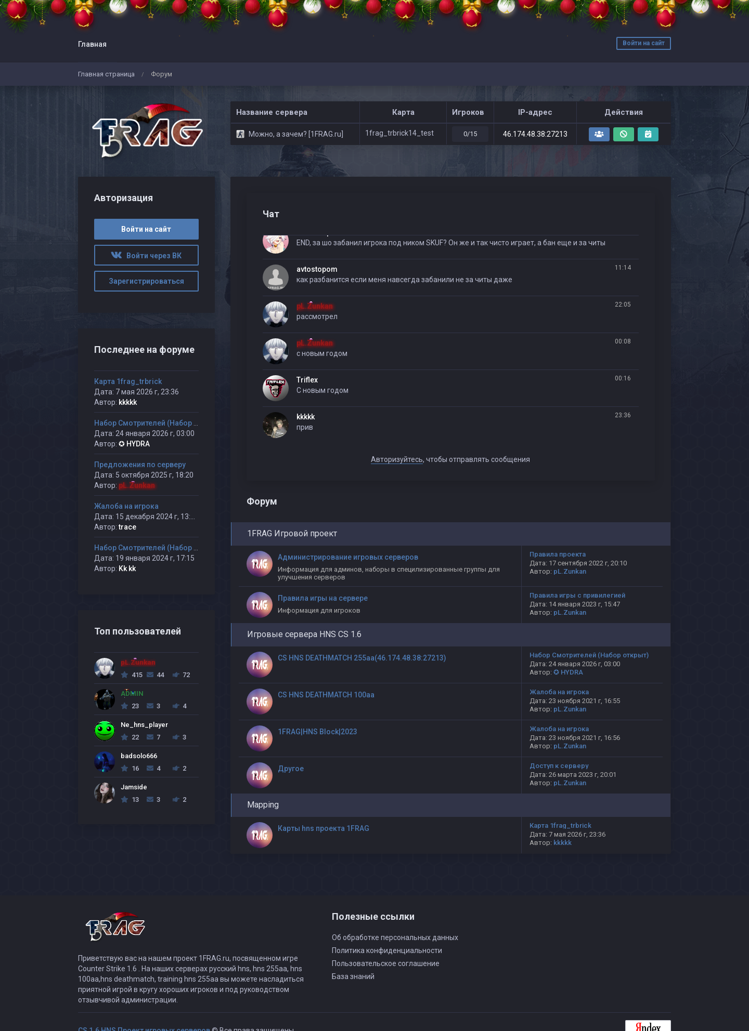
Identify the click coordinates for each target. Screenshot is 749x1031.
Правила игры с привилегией (577, 595)
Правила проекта (558, 554)
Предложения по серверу (140, 464)
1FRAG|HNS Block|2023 (317, 732)
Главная (92, 44)
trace (127, 527)
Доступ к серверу (559, 766)
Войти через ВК (146, 256)
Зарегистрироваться (146, 281)
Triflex (307, 380)
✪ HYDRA (568, 672)
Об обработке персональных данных (395, 937)
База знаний (353, 976)
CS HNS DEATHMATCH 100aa (326, 695)
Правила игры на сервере (323, 598)
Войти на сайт (644, 43)
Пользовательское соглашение (386, 963)
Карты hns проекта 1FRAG (323, 828)
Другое (291, 768)
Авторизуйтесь (397, 459)
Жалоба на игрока (559, 692)
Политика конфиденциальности (387, 950)
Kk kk (127, 568)
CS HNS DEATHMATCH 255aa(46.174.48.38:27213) (362, 658)
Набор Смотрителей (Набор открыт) (589, 655)
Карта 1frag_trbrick (560, 825)
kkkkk (305, 417)
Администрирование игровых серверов (348, 557)
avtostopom (317, 269)
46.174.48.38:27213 (535, 134)
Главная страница (106, 74)
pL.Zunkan (314, 306)
